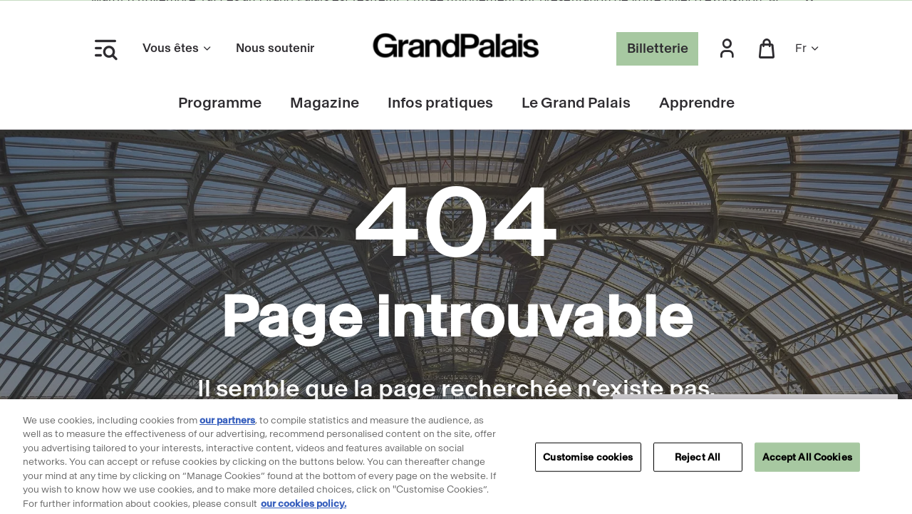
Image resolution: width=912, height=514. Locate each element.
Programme (219, 103)
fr (808, 48)
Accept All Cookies (807, 461)
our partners (227, 423)
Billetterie (657, 48)
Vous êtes (177, 48)
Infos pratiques (440, 103)
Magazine (324, 103)
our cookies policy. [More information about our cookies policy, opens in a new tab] (303, 507)
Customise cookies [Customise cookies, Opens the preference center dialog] (588, 461)
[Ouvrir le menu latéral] (105, 48)
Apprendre (697, 103)
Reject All (697, 461)
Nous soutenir (275, 48)
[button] (726, 49)
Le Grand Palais (576, 103)
